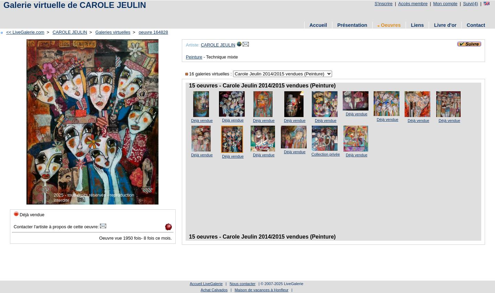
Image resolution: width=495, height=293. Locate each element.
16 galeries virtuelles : (209, 73)
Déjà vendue (202, 120)
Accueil (318, 25)
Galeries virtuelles (113, 32)
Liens (417, 25)
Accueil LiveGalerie (206, 284)
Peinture (194, 57)
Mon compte (445, 3)
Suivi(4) (470, 3)
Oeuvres (389, 25)
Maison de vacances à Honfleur (261, 290)
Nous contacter (242, 284)
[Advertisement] (127, 14)
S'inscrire (384, 3)
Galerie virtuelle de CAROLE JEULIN (74, 5)
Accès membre (412, 3)
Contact (476, 25)
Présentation (352, 25)
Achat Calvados (214, 290)
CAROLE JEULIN (70, 32)
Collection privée (325, 154)
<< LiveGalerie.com (25, 32)
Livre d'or (445, 25)
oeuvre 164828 (153, 32)
